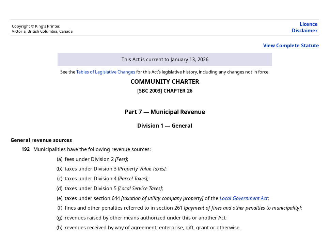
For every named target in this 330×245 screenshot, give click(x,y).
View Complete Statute (291, 45)
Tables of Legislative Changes (105, 72)
